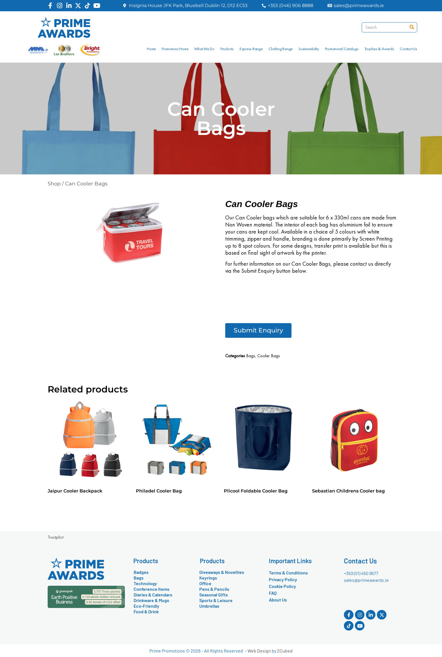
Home (151, 48)
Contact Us (408, 48)
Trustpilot (55, 537)
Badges (141, 572)
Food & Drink (146, 611)
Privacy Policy (283, 579)
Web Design (259, 650)
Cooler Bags (268, 356)
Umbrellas (209, 606)
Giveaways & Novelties (221, 572)
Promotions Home (175, 48)
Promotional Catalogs (342, 48)
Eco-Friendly (146, 606)
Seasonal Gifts (213, 594)
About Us (278, 599)
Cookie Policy (282, 586)
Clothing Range (281, 48)
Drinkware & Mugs (151, 600)
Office (205, 583)
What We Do (204, 48)
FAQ (273, 593)
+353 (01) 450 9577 (361, 573)
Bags (250, 356)
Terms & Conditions (288, 572)
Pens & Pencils (214, 589)
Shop (54, 184)
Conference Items (151, 589)
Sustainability (309, 48)
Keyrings (208, 577)
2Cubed (285, 650)
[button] (258, 330)
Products (227, 48)
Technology (145, 583)
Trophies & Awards (379, 48)
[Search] (412, 27)
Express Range (251, 48)
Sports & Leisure (216, 600)
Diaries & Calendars (153, 594)
